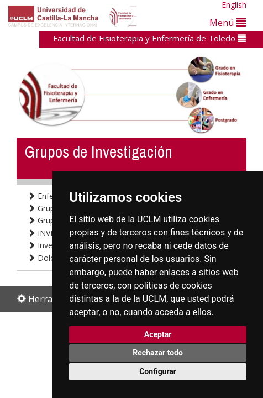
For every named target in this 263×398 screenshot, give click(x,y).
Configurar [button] (157, 371)
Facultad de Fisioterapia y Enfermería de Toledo (149, 38)
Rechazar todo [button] (158, 352)
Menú (227, 22)
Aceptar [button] (158, 334)
